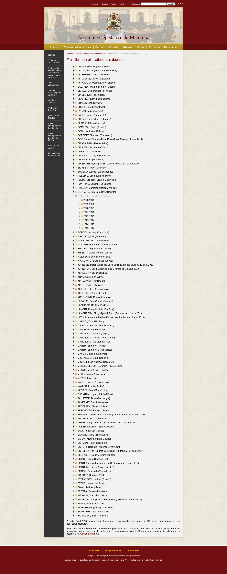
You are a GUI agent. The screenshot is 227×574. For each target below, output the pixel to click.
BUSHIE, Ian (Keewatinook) (92, 107)
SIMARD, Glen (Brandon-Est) (93, 459)
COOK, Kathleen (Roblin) (91, 131)
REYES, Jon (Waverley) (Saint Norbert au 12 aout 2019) (107, 422)
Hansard (127, 47)
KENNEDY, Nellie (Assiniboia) (93, 273)
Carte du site (94, 550)
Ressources (170, 47)
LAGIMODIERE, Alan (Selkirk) (93, 305)
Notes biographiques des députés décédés (54, 136)
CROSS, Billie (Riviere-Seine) (93, 143)
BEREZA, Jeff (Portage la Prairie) (95, 91)
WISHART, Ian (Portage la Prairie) (95, 507)
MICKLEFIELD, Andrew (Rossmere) (96, 362)
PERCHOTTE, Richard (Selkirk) (94, 410)
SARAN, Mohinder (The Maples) (94, 439)
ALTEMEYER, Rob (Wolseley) (93, 74)
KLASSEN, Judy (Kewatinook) (93, 289)
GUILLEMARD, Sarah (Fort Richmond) (98, 244)
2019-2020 (89, 204)
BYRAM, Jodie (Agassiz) (90, 111)
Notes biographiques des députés (54, 125)
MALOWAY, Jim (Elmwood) (92, 329)
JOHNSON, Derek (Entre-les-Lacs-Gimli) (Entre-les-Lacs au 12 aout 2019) (116, 265)
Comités (113, 47)
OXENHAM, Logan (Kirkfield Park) (95, 394)
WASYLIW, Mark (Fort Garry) (93, 495)
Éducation (154, 47)
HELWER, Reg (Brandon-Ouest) (94, 248)
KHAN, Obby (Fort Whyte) (91, 277)
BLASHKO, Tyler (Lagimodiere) (94, 99)
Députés (100, 47)
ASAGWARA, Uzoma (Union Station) (97, 83)
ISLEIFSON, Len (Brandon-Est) (94, 256)
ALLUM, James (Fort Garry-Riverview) (97, 70)
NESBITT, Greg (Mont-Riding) (93, 390)
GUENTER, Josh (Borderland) (93, 240)
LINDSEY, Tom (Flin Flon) (91, 321)
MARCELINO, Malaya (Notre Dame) (96, 337)
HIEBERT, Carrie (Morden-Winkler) (96, 252)
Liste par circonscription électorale (54, 92)
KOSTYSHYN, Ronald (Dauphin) (94, 297)
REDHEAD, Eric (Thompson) (92, 418)
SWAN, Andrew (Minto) (89, 487)
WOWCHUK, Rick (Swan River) (94, 511)
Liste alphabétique (53, 84)
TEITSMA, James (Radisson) (93, 491)
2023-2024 (89, 220)
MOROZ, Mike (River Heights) (93, 370)
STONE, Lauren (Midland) (91, 483)
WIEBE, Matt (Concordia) (91, 503)
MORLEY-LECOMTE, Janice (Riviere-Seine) (100, 366)
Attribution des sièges (52, 109)
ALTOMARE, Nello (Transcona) (94, 78)
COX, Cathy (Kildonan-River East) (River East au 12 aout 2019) (110, 139)
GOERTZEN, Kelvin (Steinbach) (94, 196)
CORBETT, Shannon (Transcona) (95, 135)
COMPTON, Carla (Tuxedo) (92, 127)
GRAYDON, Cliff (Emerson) (92, 236)
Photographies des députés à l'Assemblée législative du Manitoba (54, 72)
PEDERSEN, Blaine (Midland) (93, 406)
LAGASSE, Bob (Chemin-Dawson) (95, 301)
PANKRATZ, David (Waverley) (93, 402)
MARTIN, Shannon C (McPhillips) (95, 350)
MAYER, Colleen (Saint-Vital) (93, 354)
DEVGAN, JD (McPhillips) (91, 159)
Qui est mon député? (53, 116)
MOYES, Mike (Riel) (88, 378)
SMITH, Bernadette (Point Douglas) (96, 467)
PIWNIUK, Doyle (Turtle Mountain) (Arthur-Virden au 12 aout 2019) (112, 414)
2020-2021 (89, 208)
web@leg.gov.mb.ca (153, 560)
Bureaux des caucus (53, 147)
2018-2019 (89, 200)
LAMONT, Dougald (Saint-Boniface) (96, 309)
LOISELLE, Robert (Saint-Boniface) (96, 325)
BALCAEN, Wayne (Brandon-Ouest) (96, 87)
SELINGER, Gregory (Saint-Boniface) (97, 455)
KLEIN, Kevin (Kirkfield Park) (92, 293)
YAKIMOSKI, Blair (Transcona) (93, 515)
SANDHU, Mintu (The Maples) (93, 435)
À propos (55, 47)
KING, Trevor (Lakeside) (90, 285)
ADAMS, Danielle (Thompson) (93, 66)
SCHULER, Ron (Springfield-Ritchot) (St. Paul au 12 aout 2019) (110, 451)
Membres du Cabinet (53, 101)
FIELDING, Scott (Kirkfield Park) (94, 176)
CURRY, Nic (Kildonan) (89, 151)
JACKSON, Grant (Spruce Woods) (95, 261)
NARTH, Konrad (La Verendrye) (94, 382)
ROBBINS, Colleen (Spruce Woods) (96, 426)
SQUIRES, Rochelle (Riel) (91, 475)
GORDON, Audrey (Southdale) (93, 232)
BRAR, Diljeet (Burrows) (90, 103)
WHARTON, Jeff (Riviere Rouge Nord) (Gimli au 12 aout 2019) (110, 499)
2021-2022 (89, 212)
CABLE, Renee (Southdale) (92, 115)
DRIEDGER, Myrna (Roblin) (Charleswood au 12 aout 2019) (108, 163)
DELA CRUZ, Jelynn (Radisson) (94, 155)
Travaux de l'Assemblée (77, 47)
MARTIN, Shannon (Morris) (92, 346)
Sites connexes (132, 550)
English (105, 4)
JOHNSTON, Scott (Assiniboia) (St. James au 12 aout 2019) (108, 269)
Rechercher (135, 4)
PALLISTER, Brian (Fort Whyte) (94, 398)
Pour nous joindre (118, 4)
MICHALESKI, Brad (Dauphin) (93, 358)
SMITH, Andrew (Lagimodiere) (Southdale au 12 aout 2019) (108, 463)
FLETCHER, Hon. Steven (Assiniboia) (97, 180)
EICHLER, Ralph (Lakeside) (92, 167)
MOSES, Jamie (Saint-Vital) (92, 374)
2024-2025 (89, 224)
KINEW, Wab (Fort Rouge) (91, 281)
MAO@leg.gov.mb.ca (88, 534)
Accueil (95, 4)
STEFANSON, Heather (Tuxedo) (94, 479)
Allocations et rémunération (53, 154)
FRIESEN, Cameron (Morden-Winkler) (97, 188)
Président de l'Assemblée (53, 61)
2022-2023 (89, 216)
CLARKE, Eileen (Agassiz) (91, 123)
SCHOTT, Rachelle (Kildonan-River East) (99, 447)
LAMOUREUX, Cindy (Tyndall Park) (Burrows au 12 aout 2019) (110, 313)
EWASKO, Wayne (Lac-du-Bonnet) (96, 172)
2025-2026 (89, 228)
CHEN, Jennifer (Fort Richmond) (94, 119)
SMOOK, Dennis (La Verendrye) (94, 471)
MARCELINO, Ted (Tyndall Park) (94, 341)
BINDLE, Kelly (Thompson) (91, 95)
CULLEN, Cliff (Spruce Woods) (93, 147)
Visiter (140, 47)
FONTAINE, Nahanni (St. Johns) (94, 184)
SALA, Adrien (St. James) (91, 430)
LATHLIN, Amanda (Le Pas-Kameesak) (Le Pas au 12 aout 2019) (111, 317)
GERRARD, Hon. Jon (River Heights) (97, 192)
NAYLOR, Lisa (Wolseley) (91, 386)
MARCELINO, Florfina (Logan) (93, 333)
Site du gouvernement (112, 550)
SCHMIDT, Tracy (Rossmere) (93, 443)
